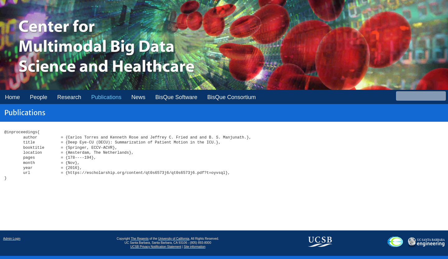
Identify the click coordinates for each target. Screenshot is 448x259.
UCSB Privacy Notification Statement (155, 246)
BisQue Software (176, 97)
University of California (173, 238)
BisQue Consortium (231, 97)
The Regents (139, 238)
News (138, 97)
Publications (106, 97)
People (38, 97)
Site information (194, 246)
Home (12, 97)
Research (69, 97)
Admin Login (12, 238)
